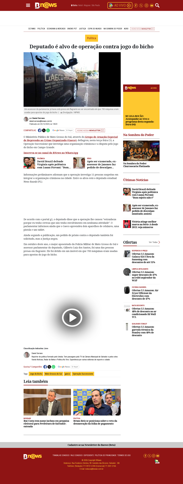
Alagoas (87, 5)
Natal (80, 5)
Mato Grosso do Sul (53, 374)
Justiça (82, 29)
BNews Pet (72, 29)
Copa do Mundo (95, 29)
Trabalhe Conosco (61, 455)
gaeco (67, 374)
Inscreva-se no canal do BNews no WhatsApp (51, 152)
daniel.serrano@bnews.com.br (40, 121)
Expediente (89, 455)
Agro (126, 29)
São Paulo (95, 5)
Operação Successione (83, 374)
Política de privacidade (105, 455)
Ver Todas (153, 242)
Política (41, 29)
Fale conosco (76, 455)
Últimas (31, 29)
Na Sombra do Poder (112, 29)
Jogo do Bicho (36, 374)
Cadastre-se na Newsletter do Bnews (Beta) (91, 445)
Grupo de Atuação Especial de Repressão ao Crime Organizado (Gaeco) (71, 138)
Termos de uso (124, 455)
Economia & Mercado (56, 29)
